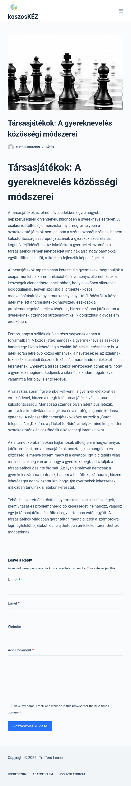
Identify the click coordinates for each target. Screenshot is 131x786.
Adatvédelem (43, 774)
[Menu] (121, 11)
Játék (50, 147)
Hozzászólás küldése (30, 726)
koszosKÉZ (23, 16)
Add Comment (21, 650)
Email (13, 603)
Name (14, 580)
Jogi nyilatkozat (72, 774)
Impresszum (17, 774)
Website (14, 627)
